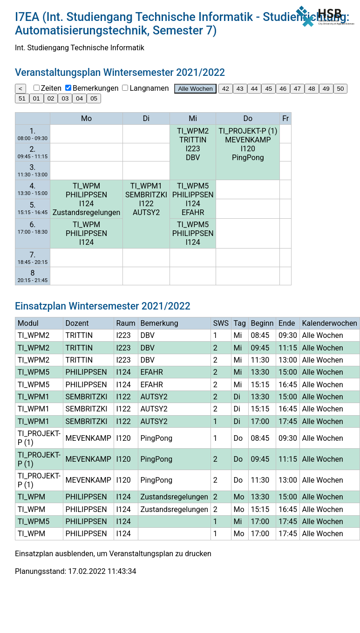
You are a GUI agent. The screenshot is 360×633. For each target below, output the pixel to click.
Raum (125, 323)
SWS (221, 323)
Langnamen (149, 88)
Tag (240, 323)
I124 (86, 203)
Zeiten (51, 88)
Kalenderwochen (330, 323)
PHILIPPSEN (86, 194)
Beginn (262, 323)
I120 (248, 148)
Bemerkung (159, 323)
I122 (146, 203)
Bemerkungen (95, 88)
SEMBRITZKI (146, 194)
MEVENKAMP (248, 139)
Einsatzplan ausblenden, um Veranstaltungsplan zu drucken (113, 553)
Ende (286, 323)
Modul (28, 323)
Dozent (77, 323)
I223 (193, 148)
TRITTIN (193, 139)
